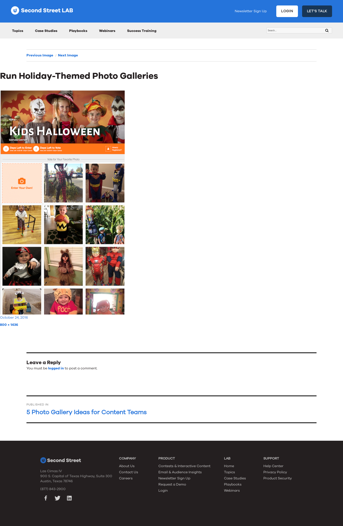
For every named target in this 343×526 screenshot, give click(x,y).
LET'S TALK (317, 11)
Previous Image (39, 55)
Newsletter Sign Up (251, 11)
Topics (17, 30)
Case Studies (46, 30)
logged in (56, 368)
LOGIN (287, 11)
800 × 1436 (9, 324)
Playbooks (78, 30)
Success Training (141, 30)
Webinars (107, 30)
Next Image (68, 55)
